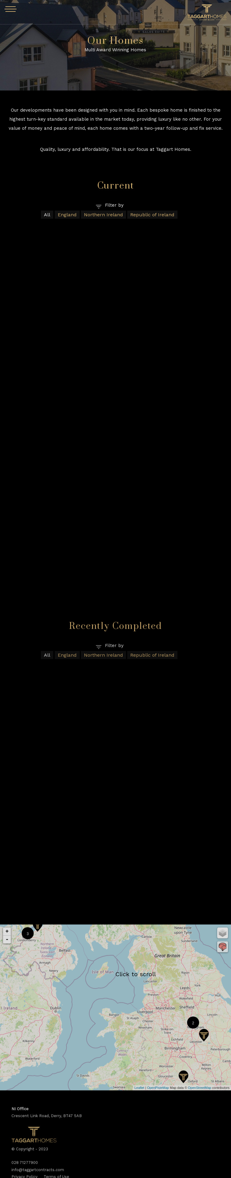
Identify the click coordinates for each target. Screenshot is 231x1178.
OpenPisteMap (158, 1171)
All (47, 215)
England (67, 215)
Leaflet (139, 1171)
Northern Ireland (103, 215)
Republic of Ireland (152, 215)
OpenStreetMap (199, 1171)
